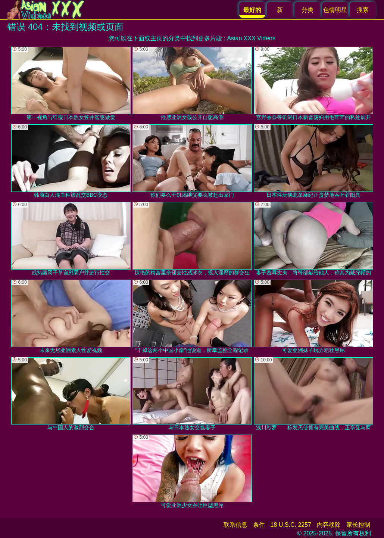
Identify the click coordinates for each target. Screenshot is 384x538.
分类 (307, 10)
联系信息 (235, 525)
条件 (259, 525)
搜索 (363, 10)
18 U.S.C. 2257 (291, 525)
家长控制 (358, 525)
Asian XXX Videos (251, 38)
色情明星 (335, 10)
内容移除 (329, 525)
